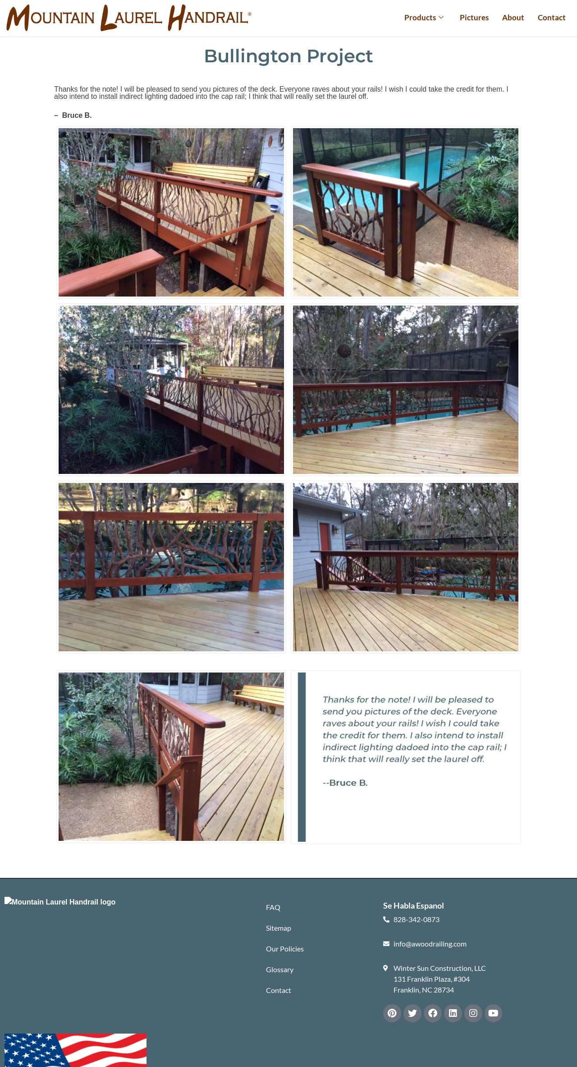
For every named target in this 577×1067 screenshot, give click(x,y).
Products (424, 17)
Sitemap (278, 927)
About (513, 17)
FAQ (273, 907)
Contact (552, 17)
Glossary (279, 969)
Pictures (474, 17)
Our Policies (285, 948)
